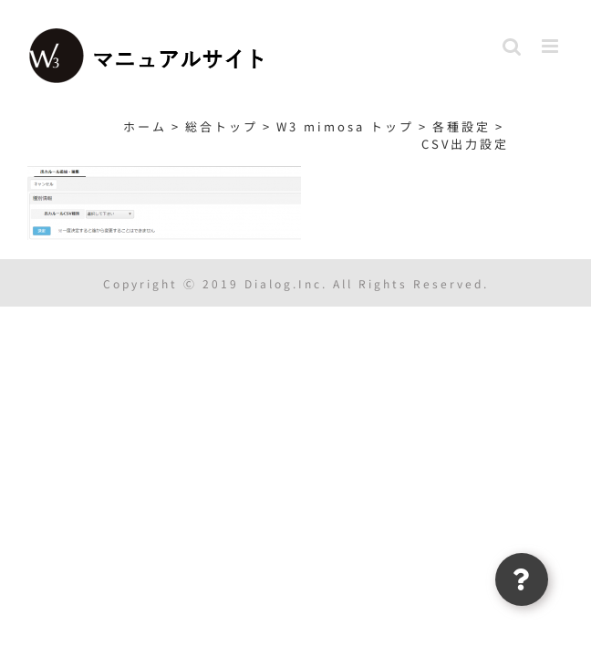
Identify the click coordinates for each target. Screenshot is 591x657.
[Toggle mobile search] (513, 46)
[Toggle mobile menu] (553, 46)
